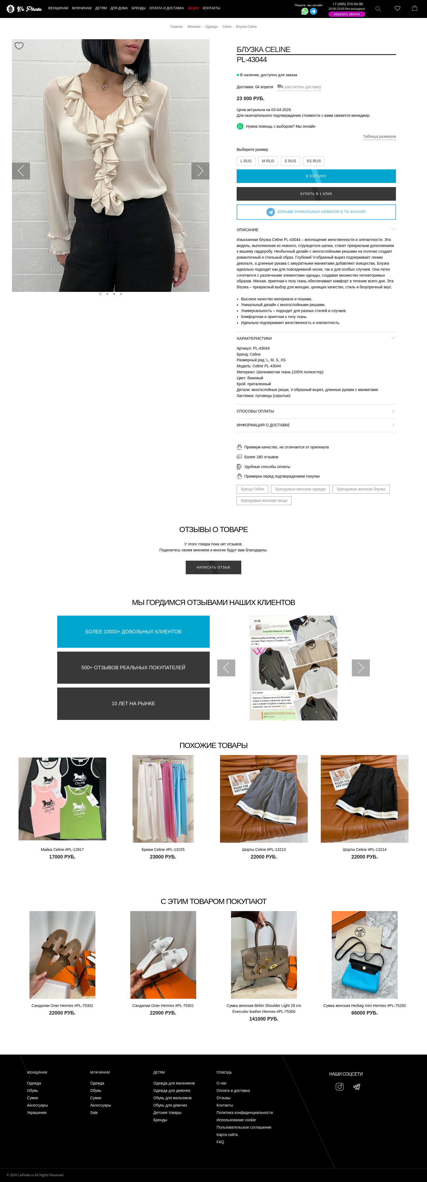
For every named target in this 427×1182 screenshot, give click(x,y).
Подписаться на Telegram (62, 1169)
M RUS (268, 161)
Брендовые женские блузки (361, 489)
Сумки (32, 1098)
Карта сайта (227, 1135)
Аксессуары (37, 1105)
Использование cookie (236, 1120)
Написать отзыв (213, 567)
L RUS (246, 161)
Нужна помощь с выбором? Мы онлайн (276, 126)
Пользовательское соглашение (244, 1127)
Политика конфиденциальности (244, 1113)
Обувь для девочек (170, 1105)
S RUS (290, 161)
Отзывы (223, 1098)
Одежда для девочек (171, 1091)
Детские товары (167, 1113)
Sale (94, 1113)
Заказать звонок (347, 14)
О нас (221, 1083)
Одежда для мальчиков (174, 1083)
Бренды (160, 1120)
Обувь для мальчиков (172, 1098)
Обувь (32, 1091)
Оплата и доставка (233, 1091)
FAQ (220, 1142)
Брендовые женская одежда (300, 489)
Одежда (34, 1083)
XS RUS (314, 161)
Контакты (224, 1105)
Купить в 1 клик (316, 194)
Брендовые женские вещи (264, 500)
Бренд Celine (252, 489)
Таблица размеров (379, 136)
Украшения (37, 1113)
